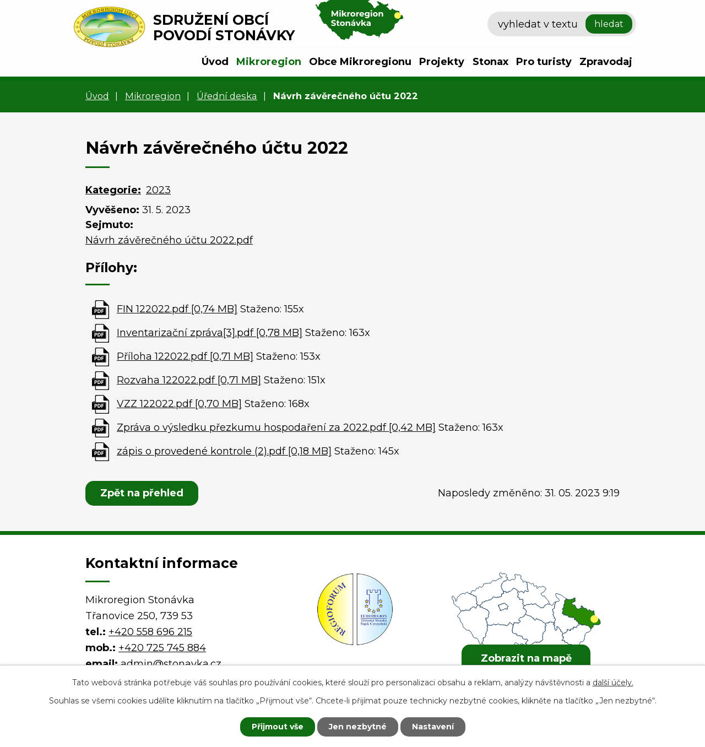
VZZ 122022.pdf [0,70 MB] (179, 404)
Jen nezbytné (358, 727)
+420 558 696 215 (150, 632)
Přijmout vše (277, 727)
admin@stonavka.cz (171, 664)
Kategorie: (113, 190)
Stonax (490, 62)
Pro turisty (544, 62)
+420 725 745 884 (162, 648)
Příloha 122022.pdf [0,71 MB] (185, 356)
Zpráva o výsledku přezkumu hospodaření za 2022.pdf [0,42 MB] (276, 427)
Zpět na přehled (141, 493)
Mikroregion (268, 62)
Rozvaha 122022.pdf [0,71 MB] (189, 380)
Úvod (215, 62)
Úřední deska (227, 95)
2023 (158, 190)
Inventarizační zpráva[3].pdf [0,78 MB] (209, 333)
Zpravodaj (605, 62)
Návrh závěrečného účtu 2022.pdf (169, 240)
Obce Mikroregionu (360, 62)
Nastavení (433, 727)
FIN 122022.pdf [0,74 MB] (177, 309)
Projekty (441, 62)
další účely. (613, 683)
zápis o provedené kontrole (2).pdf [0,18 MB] (224, 451)
